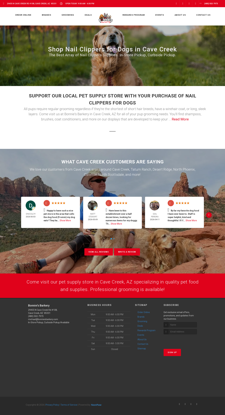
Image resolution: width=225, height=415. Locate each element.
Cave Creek (120, 169)
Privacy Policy (52, 405)
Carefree (90, 175)
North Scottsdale (111, 175)
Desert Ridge (162, 169)
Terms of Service (68, 405)
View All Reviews (98, 252)
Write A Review (127, 252)
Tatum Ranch (141, 169)
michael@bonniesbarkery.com (43, 319)
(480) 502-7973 (35, 316)
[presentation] (180, 340)
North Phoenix (184, 169)
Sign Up (172, 352)
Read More (180, 119)
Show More (65, 220)
